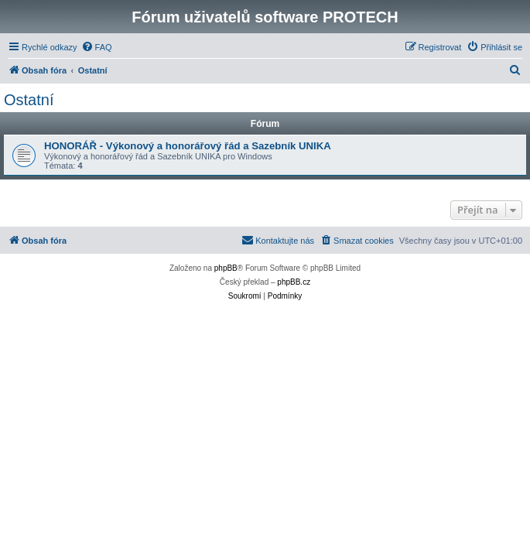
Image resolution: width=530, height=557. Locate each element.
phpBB (226, 268)
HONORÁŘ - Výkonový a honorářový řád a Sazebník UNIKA (187, 146)
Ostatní (28, 99)
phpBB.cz (293, 282)
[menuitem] (96, 47)
